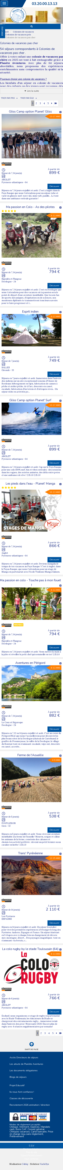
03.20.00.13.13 (44, 3)
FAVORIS (2, 31)
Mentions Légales (31, 1149)
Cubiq (25, 1164)
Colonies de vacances (23, 31)
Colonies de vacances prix (18, 34)
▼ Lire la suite (31, 90)
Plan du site (31, 1152)
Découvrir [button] (54, 186)
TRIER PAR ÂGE (27, 98)
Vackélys (44, 1164)
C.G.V (31, 1145)
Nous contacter (31, 1158)
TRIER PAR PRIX (8, 98)
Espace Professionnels (31, 1155)
